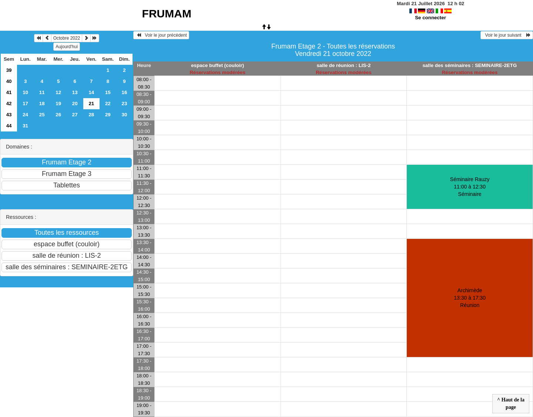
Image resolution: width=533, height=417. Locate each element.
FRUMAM (166, 13)
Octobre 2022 (66, 38)
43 (9, 114)
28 (91, 114)
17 (25, 103)
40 (9, 81)
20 (75, 103)
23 (124, 103)
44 (9, 126)
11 (42, 92)
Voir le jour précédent (161, 35)
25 (42, 114)
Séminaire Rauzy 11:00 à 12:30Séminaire (470, 186)
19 (58, 103)
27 (75, 114)
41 (9, 92)
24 (25, 114)
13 (75, 92)
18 (42, 103)
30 (124, 114)
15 (108, 92)
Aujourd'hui (67, 46)
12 (58, 92)
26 (58, 114)
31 (25, 126)
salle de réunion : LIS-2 (343, 65)
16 (124, 92)
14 (91, 92)
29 (108, 114)
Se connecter (430, 17)
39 (9, 70)
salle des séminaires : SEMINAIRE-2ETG (469, 65)
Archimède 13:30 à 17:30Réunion (470, 297)
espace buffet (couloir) (217, 65)
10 (25, 92)
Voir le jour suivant (507, 35)
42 (9, 103)
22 (108, 103)
